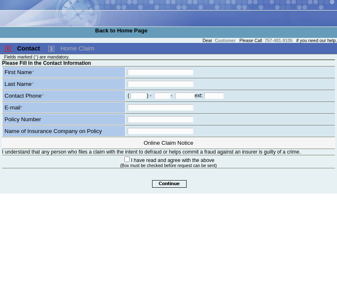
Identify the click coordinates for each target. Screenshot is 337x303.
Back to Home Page (121, 30)
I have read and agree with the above (172, 160)
